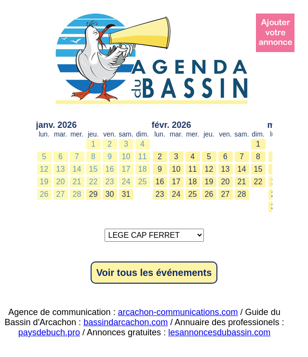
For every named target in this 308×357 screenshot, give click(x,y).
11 (142, 156)
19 (44, 182)
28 (77, 194)
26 (44, 194)
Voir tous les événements (154, 272)
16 (110, 169)
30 (110, 194)
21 (77, 182)
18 (142, 169)
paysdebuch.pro (49, 332)
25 (142, 182)
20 (60, 182)
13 (60, 169)
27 (60, 194)
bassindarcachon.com (125, 322)
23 (110, 182)
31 (126, 194)
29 (93, 194)
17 (126, 169)
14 (77, 169)
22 (93, 182)
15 (93, 169)
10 (126, 156)
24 (126, 182)
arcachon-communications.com (178, 312)
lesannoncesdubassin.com (219, 332)
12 (44, 169)
